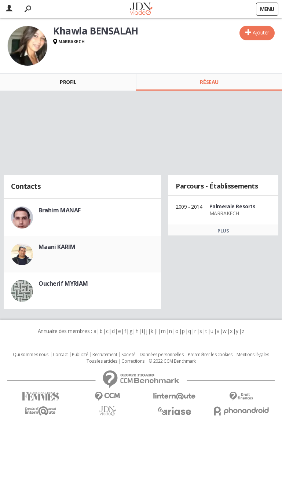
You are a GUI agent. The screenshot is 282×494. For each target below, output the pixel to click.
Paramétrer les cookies (210, 354)
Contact (60, 354)
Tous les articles (102, 361)
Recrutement (104, 354)
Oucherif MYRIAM (63, 283)
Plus (223, 230)
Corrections (132, 361)
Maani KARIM (57, 247)
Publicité (80, 354)
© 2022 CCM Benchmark (172, 361)
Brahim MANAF (60, 210)
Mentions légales (253, 354)
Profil (68, 81)
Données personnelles (162, 354)
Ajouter (261, 32)
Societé (128, 354)
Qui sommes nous (30, 354)
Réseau (209, 81)
